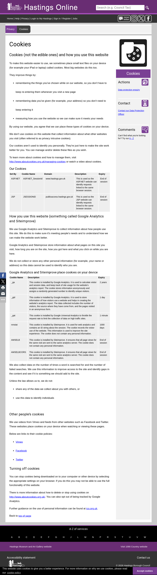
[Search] (120, 7)
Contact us (143, 557)
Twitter (19, 459)
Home (10, 18)
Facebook (21, 450)
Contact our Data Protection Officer (131, 112)
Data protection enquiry (129, 90)
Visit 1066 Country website (134, 546)
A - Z (131, 138)
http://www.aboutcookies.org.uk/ (27, 496)
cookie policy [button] (14, 572)
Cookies (23, 29)
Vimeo (19, 441)
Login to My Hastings (41, 18)
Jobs (75, 18)
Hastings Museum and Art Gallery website (31, 546)
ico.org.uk (91, 508)
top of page (25, 515)
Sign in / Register (62, 18)
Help (17, 18)
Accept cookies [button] (145, 571)
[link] (3, 275)
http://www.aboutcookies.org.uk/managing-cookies (37, 161)
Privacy (25, 18)
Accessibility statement (21, 557)
